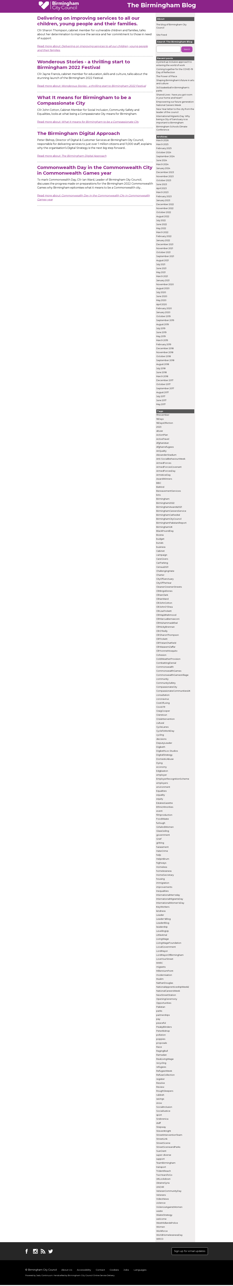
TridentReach (163, 1171)
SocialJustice (163, 1111)
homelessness (163, 871)
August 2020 (162, 288)
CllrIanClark (162, 595)
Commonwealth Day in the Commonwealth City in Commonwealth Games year (94, 170)
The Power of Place (166, 76)
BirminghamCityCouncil (168, 519)
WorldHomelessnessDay (169, 1235)
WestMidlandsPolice (167, 1223)
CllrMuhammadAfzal (167, 623)
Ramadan (161, 1055)
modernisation (164, 975)
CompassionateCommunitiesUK (173, 691)
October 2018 (163, 356)
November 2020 (165, 284)
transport (161, 1167)
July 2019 (160, 328)
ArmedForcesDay (165, 471)
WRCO (159, 1239)
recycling (161, 1063)
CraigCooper (163, 711)
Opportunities (163, 1003)
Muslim (160, 979)
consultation (162, 695)
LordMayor (162, 951)
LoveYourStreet (164, 959)
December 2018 (165, 348)
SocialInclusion (164, 1107)
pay (158, 1019)
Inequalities (162, 891)
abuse (159, 431)
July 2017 (160, 396)
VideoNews (162, 1199)
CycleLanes (162, 727)
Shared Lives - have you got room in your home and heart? (174, 96)
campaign (161, 555)
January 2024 (163, 168)
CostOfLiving (163, 703)
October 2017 (163, 384)
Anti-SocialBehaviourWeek (170, 459)
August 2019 (162, 324)
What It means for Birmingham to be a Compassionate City (84, 100)
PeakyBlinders (164, 1027)
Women (160, 1227)
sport (159, 1115)
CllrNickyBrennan (165, 627)
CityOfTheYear (163, 583)
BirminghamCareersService (171, 511)
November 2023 (165, 176)
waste (159, 1211)
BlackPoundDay (165, 531)
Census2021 (162, 567)
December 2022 (165, 204)
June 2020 (161, 296)
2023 (158, 427)
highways (161, 863)
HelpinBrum (162, 859)
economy (161, 767)
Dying (159, 763)
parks (159, 1011)
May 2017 (161, 404)
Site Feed (161, 35)
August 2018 (162, 364)
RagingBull (162, 1051)
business (160, 547)
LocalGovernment (166, 947)
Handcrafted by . (80, 1276)
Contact (100, 1270)
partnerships (163, 1015)
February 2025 (163, 148)
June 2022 (161, 224)
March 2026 (162, 140)
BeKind (160, 487)
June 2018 (161, 372)
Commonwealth (165, 667)
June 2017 (161, 400)
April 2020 (161, 304)
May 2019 (161, 336)
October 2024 (163, 152)
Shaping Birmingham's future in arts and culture (175, 82)
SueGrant (161, 1151)
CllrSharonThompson (167, 635)
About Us (66, 1270)
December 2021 (164, 244)
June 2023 (161, 184)
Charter (160, 575)
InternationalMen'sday (168, 895)
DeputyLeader (164, 743)
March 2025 (162, 144)
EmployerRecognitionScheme (172, 779)
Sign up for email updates (188, 1251)
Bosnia (160, 535)
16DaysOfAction (164, 423)
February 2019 (163, 344)
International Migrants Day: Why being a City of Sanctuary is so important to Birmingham (173, 119)
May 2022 (161, 228)
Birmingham (162, 499)
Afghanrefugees (165, 447)
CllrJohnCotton (164, 603)
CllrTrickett (162, 639)
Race (159, 1047)
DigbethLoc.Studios (167, 751)
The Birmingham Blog (161, 5)
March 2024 (162, 164)
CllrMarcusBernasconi (167, 619)
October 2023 (163, 180)
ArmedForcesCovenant (169, 467)
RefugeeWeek (164, 1071)
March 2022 (162, 232)
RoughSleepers (164, 1091)
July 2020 (161, 292)
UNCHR (160, 1187)
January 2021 (162, 280)
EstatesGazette (164, 803)
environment (163, 787)
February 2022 (163, 236)
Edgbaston (162, 771)
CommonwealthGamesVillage (172, 675)
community (162, 679)
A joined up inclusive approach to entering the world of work (174, 63)
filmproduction (164, 815)
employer (161, 775)
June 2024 (161, 160)
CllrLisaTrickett (164, 611)
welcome (161, 1219)
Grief (158, 839)
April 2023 (161, 188)
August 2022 (162, 216)
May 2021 (161, 272)
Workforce (162, 1231)
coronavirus (162, 699)
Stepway (161, 1127)
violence (161, 1203)
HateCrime (162, 851)
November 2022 (164, 208)
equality (160, 795)
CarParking (162, 563)
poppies (160, 1039)
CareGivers (162, 559)
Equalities (161, 791)
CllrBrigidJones (164, 591)
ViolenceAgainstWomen (169, 1207)
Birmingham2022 (165, 503)
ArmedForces (163, 463)
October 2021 (163, 252)
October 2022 (163, 212)
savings (160, 1099)
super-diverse (163, 1155)
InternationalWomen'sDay (170, 903)
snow (159, 1103)
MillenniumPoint (164, 971)
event (159, 811)
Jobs (125, 1270)
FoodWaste (162, 819)
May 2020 (161, 300)
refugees (161, 1067)
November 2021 (164, 248)
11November (162, 415)
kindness (161, 911)
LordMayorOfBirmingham (170, 955)
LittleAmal (161, 935)
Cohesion (161, 655)
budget (160, 539)
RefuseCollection (165, 1075)
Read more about (91, 85)
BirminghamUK (164, 527)
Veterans (161, 1195)
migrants (161, 967)
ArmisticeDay (163, 475)
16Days (160, 419)
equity (159, 799)
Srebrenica (162, 1119)
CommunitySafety (166, 683)
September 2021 (165, 256)
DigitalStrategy (164, 755)
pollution (161, 1035)
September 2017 (165, 388)
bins (158, 495)
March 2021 (162, 276)
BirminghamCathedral (168, 515)
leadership (162, 927)
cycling (160, 735)
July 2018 (161, 368)
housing (160, 879)
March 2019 (162, 340)
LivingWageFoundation (168, 943)
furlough (160, 823)
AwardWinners (164, 479)
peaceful (161, 1023)
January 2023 (163, 200)
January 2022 (163, 240)
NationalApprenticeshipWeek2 (172, 987)
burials (159, 543)
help (158, 855)
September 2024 (165, 156)
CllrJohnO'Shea (164, 607)
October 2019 (163, 316)
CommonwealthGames (168, 671)
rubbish (160, 1095)
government (163, 835)
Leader (160, 915)
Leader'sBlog (163, 919)
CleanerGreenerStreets (169, 587)
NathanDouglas (164, 983)
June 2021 (161, 268)
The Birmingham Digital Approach (78, 133)
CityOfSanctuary (165, 579)
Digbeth (160, 747)
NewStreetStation (166, 995)
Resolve (160, 1083)
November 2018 (164, 352)
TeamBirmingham (165, 1163)
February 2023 (164, 196)
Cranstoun (161, 715)
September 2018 (165, 360)
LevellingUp (162, 931)
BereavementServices (168, 491)
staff (158, 1123)
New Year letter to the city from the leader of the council (175, 110)
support (160, 1159)
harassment (162, 847)
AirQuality (161, 451)
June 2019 (161, 332)
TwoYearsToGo (164, 1175)
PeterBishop (163, 1031)
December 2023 (165, 172)
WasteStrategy (164, 1215)
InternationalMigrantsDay (169, 899)
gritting (160, 843)
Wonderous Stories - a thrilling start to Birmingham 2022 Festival (83, 64)
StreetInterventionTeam (169, 1135)
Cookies (113, 1270)
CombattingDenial (166, 663)
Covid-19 (160, 707)
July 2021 (160, 264)
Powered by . (38, 1276)
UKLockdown (163, 1179)
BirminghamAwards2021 (169, 507)
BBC (158, 483)
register (160, 1079)
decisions (161, 739)
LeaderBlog (162, 923)
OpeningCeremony (166, 999)
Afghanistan (162, 443)
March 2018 (162, 376)
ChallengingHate (165, 571)
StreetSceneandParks (168, 1147)
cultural (160, 723)
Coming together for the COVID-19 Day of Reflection (174, 71)
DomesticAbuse (165, 759)
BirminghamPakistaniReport (171, 523)
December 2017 (164, 380)
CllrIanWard (162, 599)
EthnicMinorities (164, 807)
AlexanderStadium (166, 455)
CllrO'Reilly (162, 631)
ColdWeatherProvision (168, 659)
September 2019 (165, 320)
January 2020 (163, 312)
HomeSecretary (165, 875)
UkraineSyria (162, 1183)
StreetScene (163, 1143)
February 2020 (164, 308)
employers (162, 783)
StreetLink (161, 1139)
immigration (162, 883)
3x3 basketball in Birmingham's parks (172, 89)
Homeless (161, 867)
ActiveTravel (162, 439)
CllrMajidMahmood (166, 615)
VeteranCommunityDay (168, 1191)
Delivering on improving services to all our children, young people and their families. (88, 20)
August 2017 (162, 392)
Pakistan (160, 1007)
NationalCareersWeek (168, 991)
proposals (161, 1043)
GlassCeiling (162, 831)
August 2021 (162, 260)
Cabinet (160, 551)
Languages (139, 1270)
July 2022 (161, 220)
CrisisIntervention (165, 719)
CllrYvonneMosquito (166, 651)
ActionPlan (162, 435)
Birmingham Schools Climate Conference (171, 128)
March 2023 (162, 192)
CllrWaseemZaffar (165, 647)
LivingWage (162, 939)
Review (160, 1087)
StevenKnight (163, 1131)
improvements (164, 887)
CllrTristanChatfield (166, 643)
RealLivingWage (165, 1059)
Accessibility (84, 1270)
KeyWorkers (162, 907)
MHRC (159, 963)
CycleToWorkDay (165, 731)
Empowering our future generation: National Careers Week (175, 103)
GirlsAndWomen (165, 827)
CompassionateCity (166, 687)
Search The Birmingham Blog (174, 42)
